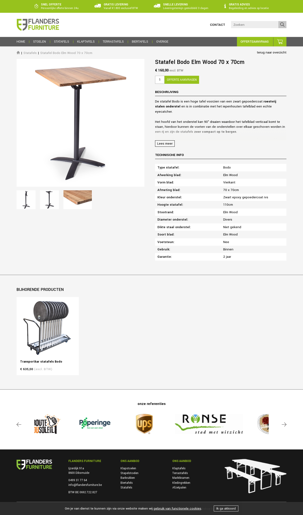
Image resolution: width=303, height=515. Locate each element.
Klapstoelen (128, 468)
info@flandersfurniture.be (85, 485)
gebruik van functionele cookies (177, 508)
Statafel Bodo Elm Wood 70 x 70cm (66, 53)
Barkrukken (127, 478)
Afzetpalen (179, 487)
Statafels (30, 53)
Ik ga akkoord (226, 508)
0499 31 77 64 (77, 480)
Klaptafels (179, 468)
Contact (217, 24)
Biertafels (126, 483)
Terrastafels (180, 473)
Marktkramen (180, 478)
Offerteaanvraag (255, 42)
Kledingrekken (181, 483)
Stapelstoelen (129, 473)
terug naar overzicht (271, 52)
